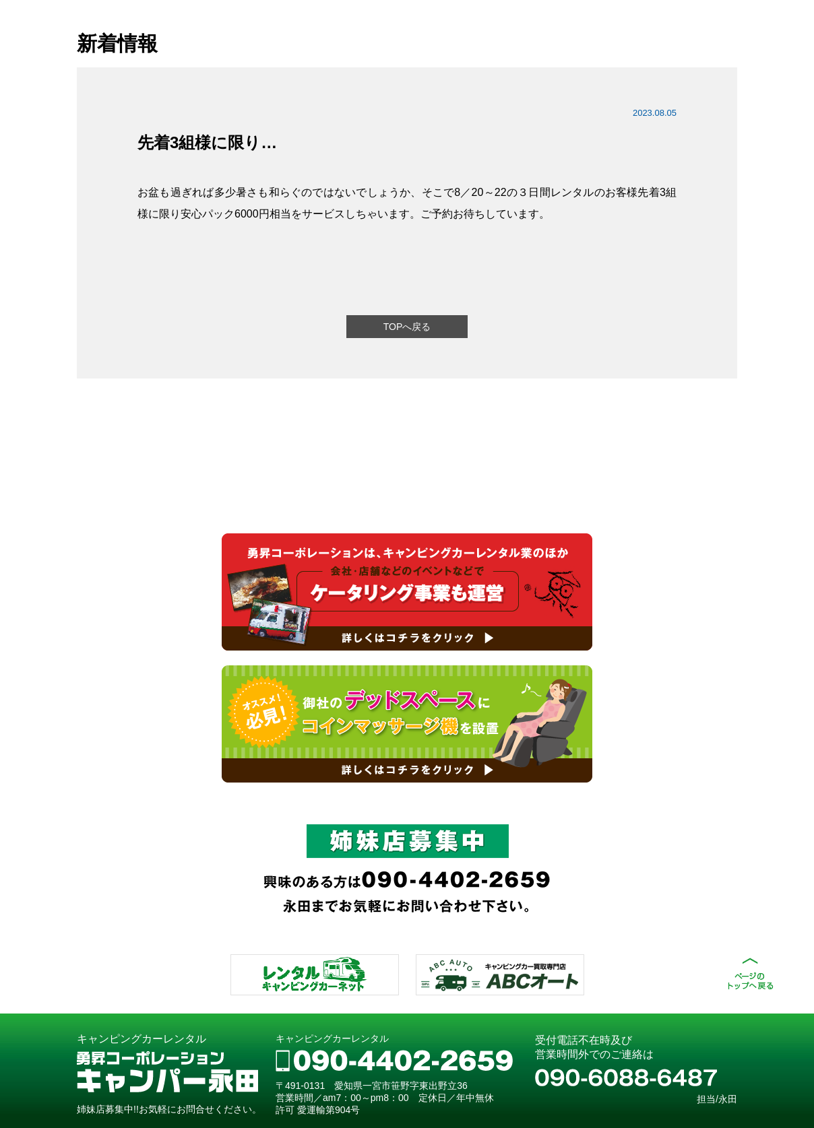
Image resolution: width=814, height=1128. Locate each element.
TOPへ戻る (407, 326)
